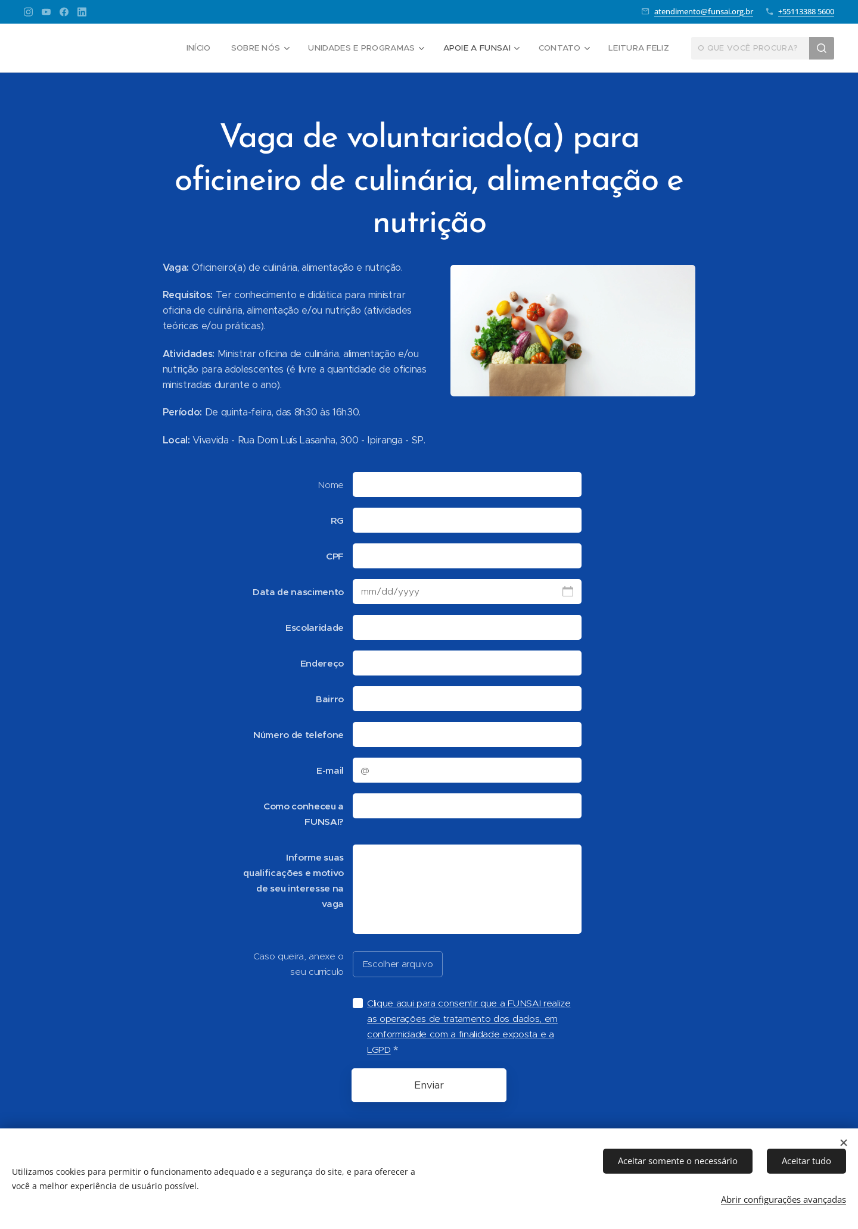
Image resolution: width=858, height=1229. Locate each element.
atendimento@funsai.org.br (703, 11)
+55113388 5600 (806, 11)
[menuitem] (208, 48)
